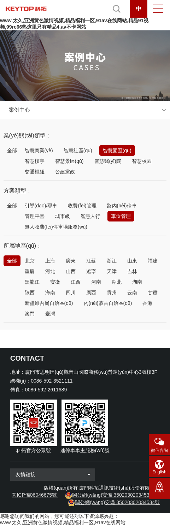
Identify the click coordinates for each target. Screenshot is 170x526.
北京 (30, 261)
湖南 (137, 282)
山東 (132, 261)
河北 (50, 271)
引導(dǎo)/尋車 (41, 205)
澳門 (30, 314)
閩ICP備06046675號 (34, 495)
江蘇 (91, 261)
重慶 (30, 271)
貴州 (112, 292)
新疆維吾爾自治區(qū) (49, 303)
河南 (96, 282)
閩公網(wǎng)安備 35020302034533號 (114, 495)
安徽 (55, 282)
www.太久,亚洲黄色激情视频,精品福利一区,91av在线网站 (62, 522)
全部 (12, 150)
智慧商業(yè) (39, 150)
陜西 (30, 292)
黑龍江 (32, 282)
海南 (50, 292)
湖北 (117, 282)
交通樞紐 (35, 172)
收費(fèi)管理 (82, 205)
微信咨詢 (159, 450)
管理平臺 (35, 216)
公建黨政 (65, 172)
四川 (71, 292)
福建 (153, 261)
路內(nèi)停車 (122, 205)
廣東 (71, 261)
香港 (147, 303)
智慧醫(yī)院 (107, 161)
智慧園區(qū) (117, 150)
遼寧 (91, 271)
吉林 (132, 271)
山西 (71, 271)
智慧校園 (142, 161)
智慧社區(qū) (78, 150)
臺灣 (50, 314)
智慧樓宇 (35, 161)
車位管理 (121, 216)
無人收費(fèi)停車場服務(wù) (56, 227)
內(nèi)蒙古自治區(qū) (108, 303)
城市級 (62, 216)
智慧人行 (90, 216)
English (159, 471)
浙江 (112, 261)
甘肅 (153, 292)
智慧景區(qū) (69, 161)
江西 (76, 282)
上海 (50, 261)
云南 (132, 292)
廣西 (91, 292)
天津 (112, 271)
